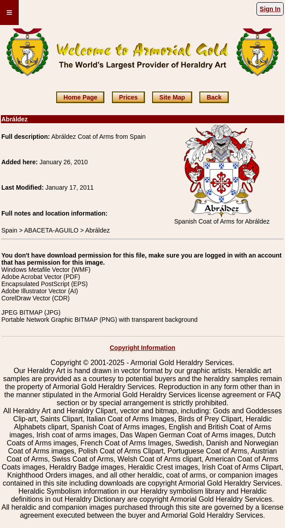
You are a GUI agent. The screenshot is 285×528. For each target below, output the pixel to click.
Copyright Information (142, 347)
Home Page (80, 97)
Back (214, 97)
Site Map (172, 97)
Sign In (270, 8)
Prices (128, 97)
